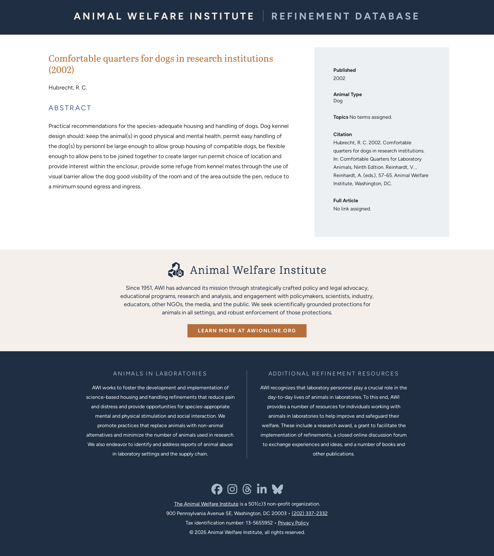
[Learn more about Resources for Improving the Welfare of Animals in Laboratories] (333, 374)
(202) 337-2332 (310, 513)
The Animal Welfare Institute (206, 504)
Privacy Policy (293, 523)
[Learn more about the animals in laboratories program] (160, 374)
